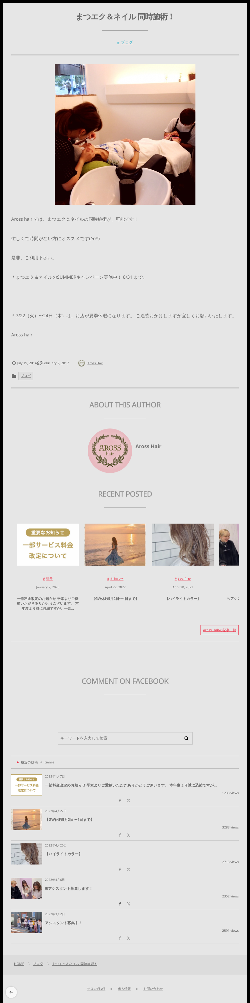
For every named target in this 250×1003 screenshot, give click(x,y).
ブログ (127, 42)
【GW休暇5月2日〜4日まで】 (115, 601)
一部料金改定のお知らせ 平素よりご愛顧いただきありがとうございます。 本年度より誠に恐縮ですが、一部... (48, 606)
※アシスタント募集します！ (69, 888)
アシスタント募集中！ (63, 922)
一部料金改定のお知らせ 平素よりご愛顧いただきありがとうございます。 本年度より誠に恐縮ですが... (131, 785)
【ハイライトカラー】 (183, 601)
